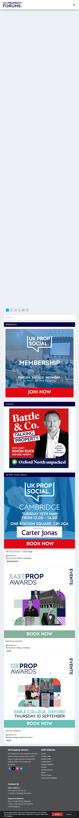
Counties (8, 171)
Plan (15, 109)
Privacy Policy (46, 775)
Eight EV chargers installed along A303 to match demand (58, 38)
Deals (34, 44)
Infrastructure (13, 286)
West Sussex (9, 288)
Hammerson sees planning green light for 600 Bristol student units (21, 165)
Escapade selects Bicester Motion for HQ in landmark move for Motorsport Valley (20, 39)
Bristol (30, 169)
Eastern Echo (54, 284)
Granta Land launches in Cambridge (20, 227)
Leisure (20, 286)
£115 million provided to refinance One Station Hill (56, 215)
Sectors (24, 171)
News (22, 46)
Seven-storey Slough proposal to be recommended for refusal (20, 103)
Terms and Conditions (49, 778)
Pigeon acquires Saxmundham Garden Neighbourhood (58, 278)
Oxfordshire (27, 46)
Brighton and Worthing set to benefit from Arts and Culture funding (20, 280)
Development (10, 46)
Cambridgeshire (17, 232)
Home (43, 754)
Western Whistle (63, 44)
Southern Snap (30, 286)
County (30, 44)
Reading (65, 221)
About (43, 773)
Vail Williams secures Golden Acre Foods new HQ (56, 101)
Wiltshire (45, 46)
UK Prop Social (46, 770)
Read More (11, 72)
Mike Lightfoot (16, 284)
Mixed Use (17, 46)
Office (52, 107)
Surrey (65, 107)
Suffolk (44, 286)
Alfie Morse (15, 44)
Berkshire (30, 107)
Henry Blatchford (16, 230)
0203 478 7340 (13, 812)
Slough (30, 109)
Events (43, 767)
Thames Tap (14, 48)
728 (23, 310)
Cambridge (9, 232)
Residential (20, 109)
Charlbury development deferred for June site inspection (57, 153)
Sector (33, 46)
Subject (8, 48)
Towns (20, 111)
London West (46, 762)
